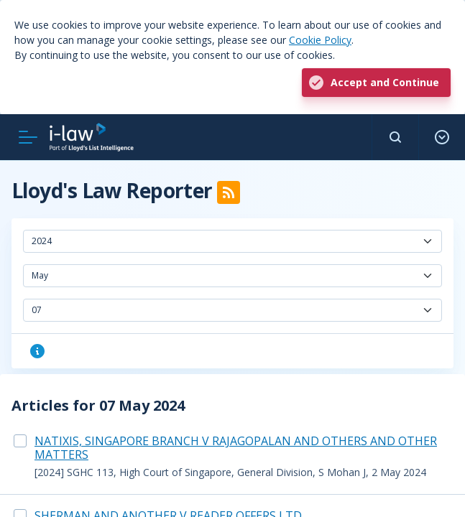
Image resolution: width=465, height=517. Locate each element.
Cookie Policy (320, 40)
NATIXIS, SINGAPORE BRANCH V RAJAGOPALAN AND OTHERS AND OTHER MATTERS (235, 447)
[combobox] (232, 241)
